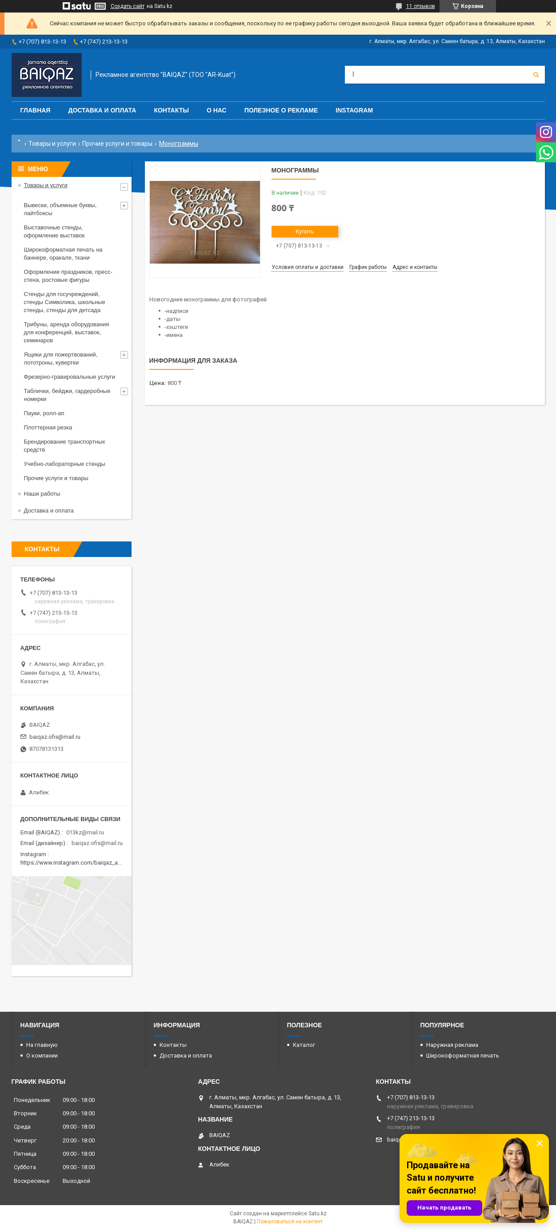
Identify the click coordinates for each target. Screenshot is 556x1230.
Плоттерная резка (48, 427)
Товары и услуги (52, 143)
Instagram (354, 110)
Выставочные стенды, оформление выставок (54, 231)
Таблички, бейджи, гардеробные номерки (67, 395)
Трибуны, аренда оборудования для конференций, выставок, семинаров (66, 332)
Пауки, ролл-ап (44, 413)
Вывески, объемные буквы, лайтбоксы (60, 209)
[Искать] (536, 75)
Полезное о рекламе (281, 110)
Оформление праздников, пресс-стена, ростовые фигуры (68, 275)
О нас (217, 110)
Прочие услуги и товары (117, 143)
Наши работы (42, 493)
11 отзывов (420, 6)
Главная (35, 110)
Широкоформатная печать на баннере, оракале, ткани (63, 253)
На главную (42, 1045)
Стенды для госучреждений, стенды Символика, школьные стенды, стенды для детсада (64, 302)
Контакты (171, 110)
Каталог (304, 1045)
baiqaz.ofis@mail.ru (54, 736)
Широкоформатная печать (462, 1055)
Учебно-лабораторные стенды (64, 464)
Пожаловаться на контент (290, 1221)
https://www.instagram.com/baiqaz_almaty (76, 862)
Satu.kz (317, 1213)
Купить (305, 231)
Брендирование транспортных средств (64, 445)
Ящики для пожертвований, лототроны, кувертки (61, 358)
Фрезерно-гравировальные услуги (70, 376)
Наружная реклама (452, 1045)
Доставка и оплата (102, 110)
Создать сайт (127, 6)
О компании (42, 1055)
